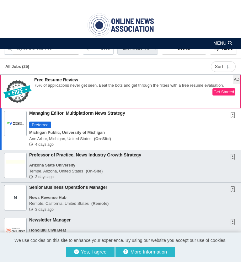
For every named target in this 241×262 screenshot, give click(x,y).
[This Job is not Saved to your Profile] (234, 115)
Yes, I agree (90, 251)
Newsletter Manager (50, 219)
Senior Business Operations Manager (68, 187)
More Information (145, 251)
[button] (120, 43)
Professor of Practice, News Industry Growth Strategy (85, 154)
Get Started (224, 92)
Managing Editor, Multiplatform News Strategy (77, 113)
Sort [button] (223, 66)
